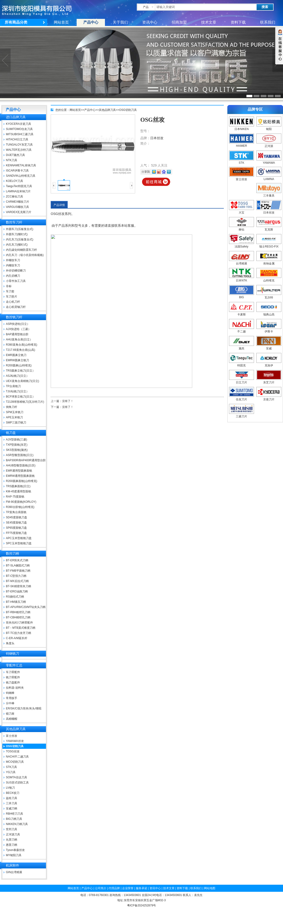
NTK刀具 (11, 160)
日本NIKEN (241, 127)
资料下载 (238, 22)
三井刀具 (11, 803)
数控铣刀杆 (14, 317)
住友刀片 (241, 397)
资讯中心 (149, 22)
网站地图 (209, 888)
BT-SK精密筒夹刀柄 (18, 586)
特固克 (241, 363)
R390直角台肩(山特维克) (21, 344)
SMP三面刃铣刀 (16, 422)
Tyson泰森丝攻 (15, 850)
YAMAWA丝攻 (15, 741)
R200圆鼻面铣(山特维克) (21, 481)
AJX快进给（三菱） (18, 329)
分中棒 (10, 703)
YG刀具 (11, 772)
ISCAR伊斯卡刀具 (17, 170)
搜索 (265, 7)
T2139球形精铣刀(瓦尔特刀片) (25, 401)
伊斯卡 (268, 329)
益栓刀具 (11, 798)
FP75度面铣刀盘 (16, 533)
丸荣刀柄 (11, 839)
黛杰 (241, 346)
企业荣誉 (127, 888)
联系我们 (267, 22)
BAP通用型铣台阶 (17, 334)
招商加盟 (179, 22)
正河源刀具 (13, 834)
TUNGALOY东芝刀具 (19, 144)
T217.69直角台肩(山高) (20, 350)
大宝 (241, 210)
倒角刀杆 (11, 407)
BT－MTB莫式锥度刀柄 (20, 627)
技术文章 (208, 22)
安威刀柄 (11, 808)
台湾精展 (241, 261)
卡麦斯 (241, 312)
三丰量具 (268, 193)
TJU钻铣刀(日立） (17, 391)
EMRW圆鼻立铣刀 (17, 360)
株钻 (241, 227)
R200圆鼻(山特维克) (19, 365)
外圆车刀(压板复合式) (19, 229)
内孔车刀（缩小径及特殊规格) (25, 255)
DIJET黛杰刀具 (15, 155)
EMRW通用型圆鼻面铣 (20, 476)
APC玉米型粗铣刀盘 (19, 538)
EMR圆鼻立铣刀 (16, 355)
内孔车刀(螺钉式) (17, 244)
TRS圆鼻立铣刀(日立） (20, 370)
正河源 (268, 144)
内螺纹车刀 (13, 265)
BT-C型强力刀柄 (16, 576)
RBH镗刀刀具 (14, 813)
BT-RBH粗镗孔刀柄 (18, 612)
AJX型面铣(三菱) (16, 439)
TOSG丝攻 (13, 751)
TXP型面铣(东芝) (16, 444)
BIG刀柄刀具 (14, 819)
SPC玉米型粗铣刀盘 (19, 543)
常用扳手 (11, 698)
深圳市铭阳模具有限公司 (41, 9)
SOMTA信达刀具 (16, 777)
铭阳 (268, 127)
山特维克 (268, 278)
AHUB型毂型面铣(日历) (20, 465)
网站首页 (61, 22)
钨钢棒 (10, 693)
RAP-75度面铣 (15, 496)
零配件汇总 (14, 665)
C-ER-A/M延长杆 (16, 638)
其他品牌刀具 (16, 729)
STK (241, 161)
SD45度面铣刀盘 (16, 517)
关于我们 (120, 22)
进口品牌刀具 (16, 117)
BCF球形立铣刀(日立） (20, 396)
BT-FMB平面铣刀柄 (18, 570)
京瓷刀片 (268, 397)
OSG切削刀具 (15, 746)
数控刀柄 (12, 553)
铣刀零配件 (13, 677)
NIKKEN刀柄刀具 (17, 824)
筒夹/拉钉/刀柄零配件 (19, 622)
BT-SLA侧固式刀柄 (18, 565)
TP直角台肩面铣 (16, 512)
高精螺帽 (11, 718)
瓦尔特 (268, 295)
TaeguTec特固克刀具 (19, 186)
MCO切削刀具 (15, 761)
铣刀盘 (11, 433)
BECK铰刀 (12, 793)
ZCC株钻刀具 (14, 196)
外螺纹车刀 (13, 260)
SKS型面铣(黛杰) (17, 450)
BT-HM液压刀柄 (16, 601)
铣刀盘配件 (13, 682)
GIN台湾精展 (14, 872)
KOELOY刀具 (14, 181)
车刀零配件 (13, 672)
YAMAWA (268, 161)
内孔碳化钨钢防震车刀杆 (21, 249)
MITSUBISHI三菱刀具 (19, 134)
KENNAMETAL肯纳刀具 (21, 165)
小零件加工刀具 (16, 281)
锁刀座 (10, 713)
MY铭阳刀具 (13, 855)
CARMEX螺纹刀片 (17, 201)
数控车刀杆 (14, 222)
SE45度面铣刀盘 (16, 522)
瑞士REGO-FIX (268, 244)
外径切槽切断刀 (16, 270)
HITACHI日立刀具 (17, 139)
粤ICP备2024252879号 (141, 905)
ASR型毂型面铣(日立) (19, 455)
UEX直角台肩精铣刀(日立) (22, 381)
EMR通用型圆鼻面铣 (19, 470)
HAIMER (241, 144)
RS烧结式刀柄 (15, 596)
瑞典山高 (268, 312)
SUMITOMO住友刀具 (19, 129)
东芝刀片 (268, 380)
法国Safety (241, 244)
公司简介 (100, 888)
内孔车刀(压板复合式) (19, 239)
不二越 (241, 329)
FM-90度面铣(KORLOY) (21, 501)
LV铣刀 (10, 787)
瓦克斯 (268, 227)
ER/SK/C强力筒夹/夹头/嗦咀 (24, 708)
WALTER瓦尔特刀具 (19, 149)
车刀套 (10, 291)
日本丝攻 (156, 138)
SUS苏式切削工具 (17, 782)
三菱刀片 (241, 414)
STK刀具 (11, 767)
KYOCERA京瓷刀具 (18, 124)
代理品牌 (114, 888)
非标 (9, 286)
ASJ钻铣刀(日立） (17, 375)
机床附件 (12, 865)
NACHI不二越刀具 (17, 756)
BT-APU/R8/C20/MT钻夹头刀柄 (26, 607)
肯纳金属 (268, 261)
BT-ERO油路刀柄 (17, 591)
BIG (241, 295)
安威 (268, 346)
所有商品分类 (16, 22)
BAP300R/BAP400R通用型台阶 (26, 460)
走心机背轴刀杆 (16, 307)
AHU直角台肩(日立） (19, 339)
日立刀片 (241, 380)
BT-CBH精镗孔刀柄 (18, 617)
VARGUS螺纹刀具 (17, 207)
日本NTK (241, 278)
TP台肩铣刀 (13, 386)
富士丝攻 (11, 735)
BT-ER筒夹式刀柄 (17, 560)
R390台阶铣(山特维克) (20, 507)
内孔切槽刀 (13, 275)
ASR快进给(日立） (18, 324)
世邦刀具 (11, 829)
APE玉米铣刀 (14, 417)
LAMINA (268, 177)
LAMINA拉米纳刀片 (18, 191)
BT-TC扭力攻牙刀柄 (18, 633)
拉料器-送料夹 (15, 687)
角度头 (10, 643)
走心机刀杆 (13, 301)
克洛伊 (268, 363)
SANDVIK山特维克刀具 (20, 175)
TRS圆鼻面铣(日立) (18, 486)
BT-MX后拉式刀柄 (17, 581)
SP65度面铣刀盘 (16, 527)
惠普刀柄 (11, 844)
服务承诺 (141, 888)
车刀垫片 (11, 296)
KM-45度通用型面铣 (18, 491)
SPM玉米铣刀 (14, 412)
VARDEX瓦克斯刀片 (18, 212)
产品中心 (90, 22)
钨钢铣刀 (12, 653)
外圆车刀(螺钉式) (17, 234)
